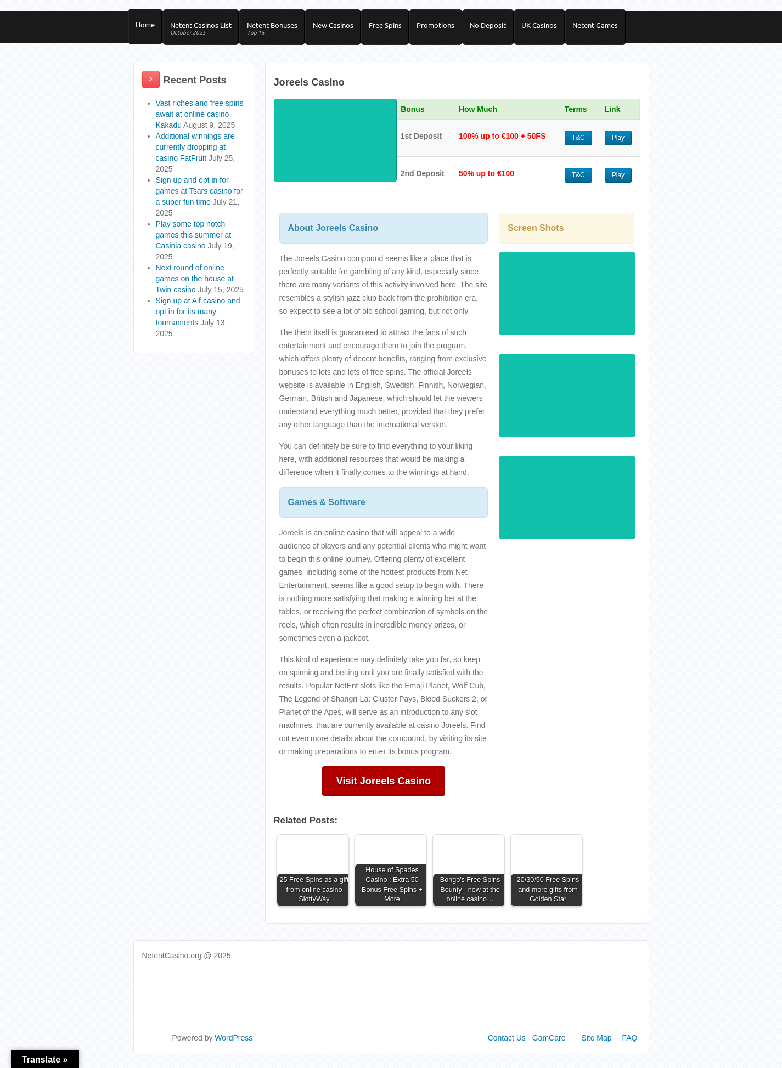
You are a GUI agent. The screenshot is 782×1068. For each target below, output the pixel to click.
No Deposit (503, 28)
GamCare (549, 1044)
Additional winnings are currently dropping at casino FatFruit (195, 153)
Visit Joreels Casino (383, 787)
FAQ (629, 1044)
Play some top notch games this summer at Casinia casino (194, 241)
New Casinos (340, 28)
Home (146, 28)
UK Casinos (556, 28)
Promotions (448, 28)
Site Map (596, 1044)
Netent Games (614, 28)
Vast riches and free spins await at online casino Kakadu (200, 120)
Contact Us (507, 1044)
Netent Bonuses (277, 32)
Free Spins (395, 28)
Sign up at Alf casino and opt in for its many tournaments (198, 318)
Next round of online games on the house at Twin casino (195, 285)
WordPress (233, 1044)
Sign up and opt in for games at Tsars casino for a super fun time (199, 197)
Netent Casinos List (204, 32)
